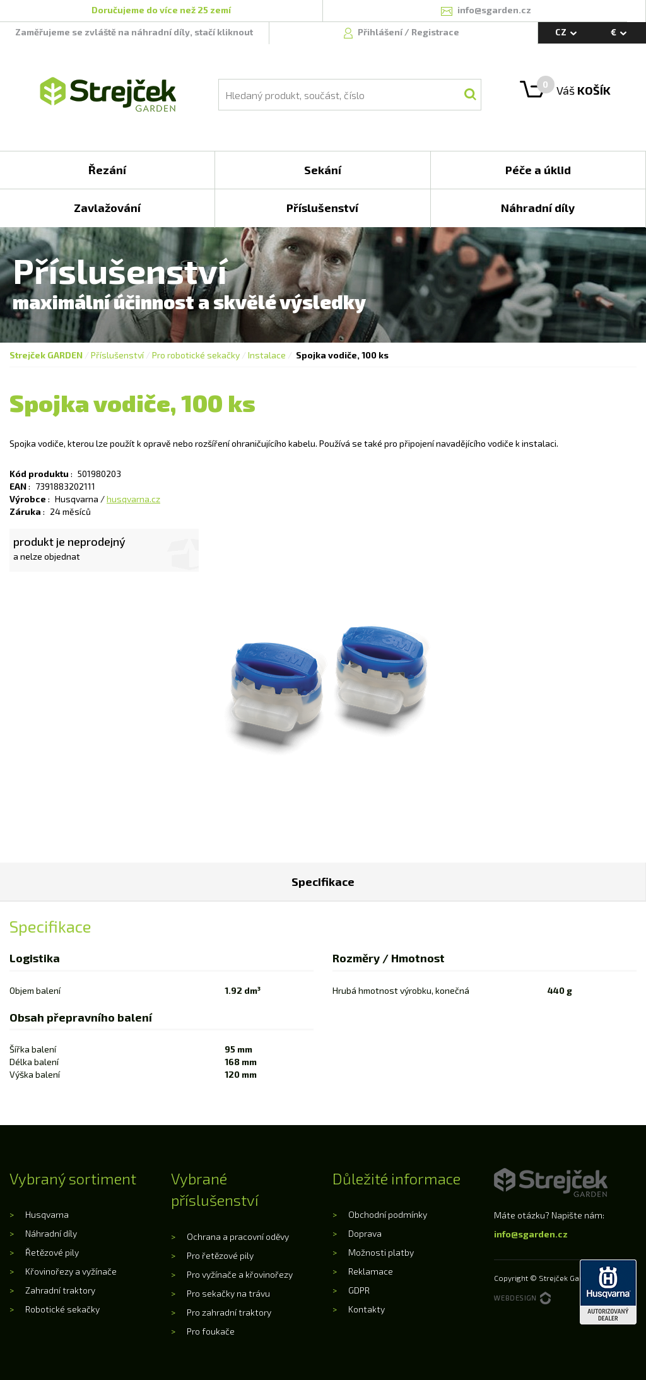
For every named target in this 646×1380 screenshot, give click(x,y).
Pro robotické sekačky (196, 355)
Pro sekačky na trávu (228, 1293)
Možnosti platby (381, 1252)
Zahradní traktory (60, 1290)
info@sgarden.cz (531, 1234)
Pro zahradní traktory (229, 1312)
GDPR (359, 1290)
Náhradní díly (51, 1233)
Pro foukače (211, 1331)
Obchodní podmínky (387, 1214)
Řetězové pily (52, 1252)
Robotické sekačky (62, 1309)
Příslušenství (117, 355)
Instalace (267, 355)
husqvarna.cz (133, 498)
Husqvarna (47, 1214)
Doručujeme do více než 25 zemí (161, 9)
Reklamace (370, 1271)
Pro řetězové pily (220, 1255)
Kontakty (366, 1309)
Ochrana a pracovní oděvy (238, 1236)
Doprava (365, 1233)
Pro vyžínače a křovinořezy (240, 1274)
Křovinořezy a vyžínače (71, 1271)
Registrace (435, 32)
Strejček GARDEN (46, 355)
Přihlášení (381, 32)
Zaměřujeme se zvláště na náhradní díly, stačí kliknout (134, 32)
